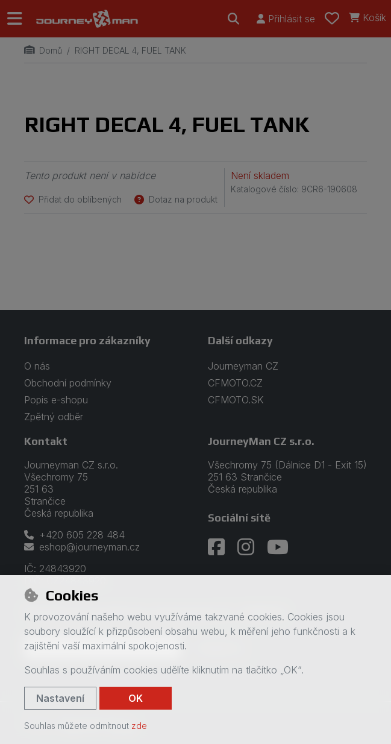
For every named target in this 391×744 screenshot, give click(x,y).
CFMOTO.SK (236, 400)
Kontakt (45, 441)
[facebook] (216, 547)
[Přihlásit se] (286, 18)
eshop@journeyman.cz (82, 547)
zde (139, 725)
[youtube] (278, 547)
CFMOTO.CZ (235, 383)
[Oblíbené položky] (332, 18)
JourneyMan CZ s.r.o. (261, 441)
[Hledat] (234, 18)
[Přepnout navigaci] (18, 19)
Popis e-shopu (56, 400)
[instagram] (245, 547)
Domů (43, 50)
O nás (37, 366)
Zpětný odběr (53, 417)
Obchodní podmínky (67, 383)
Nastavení (60, 698)
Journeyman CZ (243, 366)
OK (135, 698)
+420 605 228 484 (74, 535)
